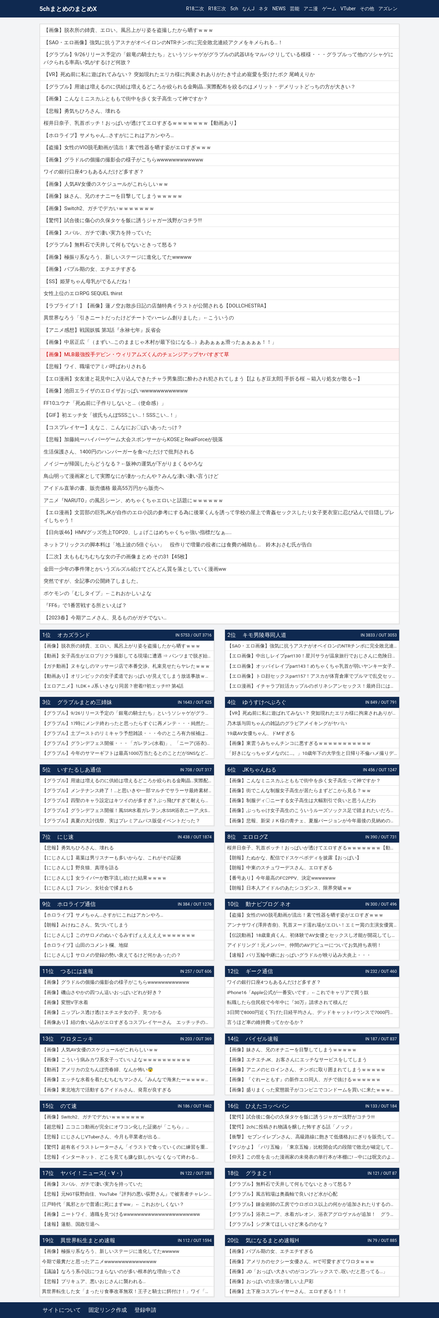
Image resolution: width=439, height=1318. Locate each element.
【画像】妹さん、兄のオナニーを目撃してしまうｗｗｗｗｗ (292, 1049)
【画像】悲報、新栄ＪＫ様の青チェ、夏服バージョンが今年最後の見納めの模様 (313, 820)
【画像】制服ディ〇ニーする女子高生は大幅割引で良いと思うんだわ (301, 800)
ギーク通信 (259, 971)
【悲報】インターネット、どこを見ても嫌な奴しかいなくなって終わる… (120, 1157)
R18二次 (195, 8)
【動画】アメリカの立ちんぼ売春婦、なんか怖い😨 (97, 1069)
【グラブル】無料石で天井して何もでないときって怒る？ (289, 1184)
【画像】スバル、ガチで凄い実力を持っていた (92, 1184)
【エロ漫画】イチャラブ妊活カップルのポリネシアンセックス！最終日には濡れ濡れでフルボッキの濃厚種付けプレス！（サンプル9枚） (313, 686)
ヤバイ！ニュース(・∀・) (91, 1173)
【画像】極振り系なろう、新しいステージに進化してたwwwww (110, 1251)
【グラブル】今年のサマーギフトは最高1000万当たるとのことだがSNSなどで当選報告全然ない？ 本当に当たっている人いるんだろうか (128, 753)
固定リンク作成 (107, 1310)
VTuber (348, 8)
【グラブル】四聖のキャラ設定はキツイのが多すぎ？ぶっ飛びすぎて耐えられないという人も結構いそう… (128, 800)
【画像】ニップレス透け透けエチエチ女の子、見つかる (102, 1012)
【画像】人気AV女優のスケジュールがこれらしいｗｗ (100, 1049)
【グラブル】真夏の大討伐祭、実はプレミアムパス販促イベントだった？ (121, 820)
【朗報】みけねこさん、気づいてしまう (85, 925)
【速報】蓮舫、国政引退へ (70, 1224)
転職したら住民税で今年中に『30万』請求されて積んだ (287, 1002)
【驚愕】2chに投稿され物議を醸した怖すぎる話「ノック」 (291, 1126)
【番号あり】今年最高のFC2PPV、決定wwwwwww (281, 878)
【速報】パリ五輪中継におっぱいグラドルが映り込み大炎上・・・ (299, 955)
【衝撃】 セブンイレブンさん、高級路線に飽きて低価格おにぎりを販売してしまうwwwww (313, 1136)
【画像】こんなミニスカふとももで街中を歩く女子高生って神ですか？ (304, 780)
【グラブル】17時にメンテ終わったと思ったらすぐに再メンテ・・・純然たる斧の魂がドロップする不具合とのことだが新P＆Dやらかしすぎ (128, 723)
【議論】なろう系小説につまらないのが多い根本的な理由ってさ (111, 1271)
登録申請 (145, 1310)
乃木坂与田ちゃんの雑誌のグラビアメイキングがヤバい (287, 723)
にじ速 (65, 837)
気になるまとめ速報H (272, 1240)
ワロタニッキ (76, 1039)
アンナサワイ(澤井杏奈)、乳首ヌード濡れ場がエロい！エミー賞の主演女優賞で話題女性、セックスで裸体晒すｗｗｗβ (313, 925)
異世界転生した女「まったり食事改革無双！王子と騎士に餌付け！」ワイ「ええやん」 (128, 1291)
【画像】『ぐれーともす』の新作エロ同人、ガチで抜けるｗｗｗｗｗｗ (304, 1079)
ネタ (263, 8)
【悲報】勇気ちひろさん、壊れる (78, 847)
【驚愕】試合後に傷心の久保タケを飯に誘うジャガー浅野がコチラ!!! (301, 1117)
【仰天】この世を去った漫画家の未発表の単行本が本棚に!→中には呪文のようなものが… (313, 1157)
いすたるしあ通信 (79, 769)
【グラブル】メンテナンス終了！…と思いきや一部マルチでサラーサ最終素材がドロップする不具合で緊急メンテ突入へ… (128, 790)
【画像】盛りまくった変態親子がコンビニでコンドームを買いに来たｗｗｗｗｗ (313, 1089)
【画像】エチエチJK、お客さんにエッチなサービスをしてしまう (297, 1059)
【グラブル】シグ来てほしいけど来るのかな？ (277, 1224)
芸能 (294, 8)
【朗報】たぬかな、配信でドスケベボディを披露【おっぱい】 (294, 857)
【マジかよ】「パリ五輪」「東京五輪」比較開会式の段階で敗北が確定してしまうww (313, 1147)
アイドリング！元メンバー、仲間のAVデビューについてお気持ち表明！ (304, 945)
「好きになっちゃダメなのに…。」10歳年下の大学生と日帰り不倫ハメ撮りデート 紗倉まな (313, 753)
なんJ (248, 8)
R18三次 (217, 8)
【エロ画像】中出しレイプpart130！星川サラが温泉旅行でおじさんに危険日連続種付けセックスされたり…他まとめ (313, 655)
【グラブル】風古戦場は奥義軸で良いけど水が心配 (282, 1194)
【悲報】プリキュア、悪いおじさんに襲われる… (94, 1281)
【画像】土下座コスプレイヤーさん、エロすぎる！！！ (287, 1291)
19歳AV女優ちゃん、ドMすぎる (261, 733)
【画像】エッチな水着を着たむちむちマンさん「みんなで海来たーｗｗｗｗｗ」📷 (128, 1079)
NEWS (279, 8)
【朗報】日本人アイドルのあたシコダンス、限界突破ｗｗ (289, 888)
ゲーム (329, 8)
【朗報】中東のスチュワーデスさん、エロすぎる (280, 867)
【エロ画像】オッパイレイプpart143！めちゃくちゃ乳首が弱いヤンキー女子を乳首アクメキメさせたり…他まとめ (313, 666)
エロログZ (255, 837)
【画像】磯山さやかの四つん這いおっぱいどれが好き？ (102, 992)
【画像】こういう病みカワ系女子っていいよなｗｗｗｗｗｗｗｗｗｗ (116, 1059)
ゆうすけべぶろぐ (264, 702)
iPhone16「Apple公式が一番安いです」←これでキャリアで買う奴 (298, 992)
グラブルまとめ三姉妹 (84, 702)
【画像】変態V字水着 (65, 1002)
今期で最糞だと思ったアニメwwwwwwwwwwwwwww (99, 1261)
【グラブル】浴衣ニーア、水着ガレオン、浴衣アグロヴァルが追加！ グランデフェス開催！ (313, 1214)
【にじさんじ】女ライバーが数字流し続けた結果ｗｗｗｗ (104, 878)
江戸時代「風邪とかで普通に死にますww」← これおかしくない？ (113, 1204)
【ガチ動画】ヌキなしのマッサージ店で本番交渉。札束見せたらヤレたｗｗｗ (126, 666)
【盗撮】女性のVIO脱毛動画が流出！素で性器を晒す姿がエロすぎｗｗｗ (305, 915)
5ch (234, 8)
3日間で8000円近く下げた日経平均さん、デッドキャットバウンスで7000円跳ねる (313, 1012)
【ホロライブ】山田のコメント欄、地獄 (85, 945)
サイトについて (62, 1310)
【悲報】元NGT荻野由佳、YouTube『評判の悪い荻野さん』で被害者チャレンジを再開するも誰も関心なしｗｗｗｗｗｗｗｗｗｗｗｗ (128, 1194)
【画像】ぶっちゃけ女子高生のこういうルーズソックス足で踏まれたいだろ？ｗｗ (313, 810)
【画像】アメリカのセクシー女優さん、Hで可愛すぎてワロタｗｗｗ (301, 1261)
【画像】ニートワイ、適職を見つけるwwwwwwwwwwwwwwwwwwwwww (121, 1214)
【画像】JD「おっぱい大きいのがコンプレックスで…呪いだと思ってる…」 (307, 1271)
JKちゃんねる (259, 769)
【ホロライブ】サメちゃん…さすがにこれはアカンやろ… (102, 915)
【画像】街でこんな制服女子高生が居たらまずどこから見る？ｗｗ (299, 790)
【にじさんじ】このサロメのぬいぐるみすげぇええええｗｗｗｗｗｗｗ (118, 935)
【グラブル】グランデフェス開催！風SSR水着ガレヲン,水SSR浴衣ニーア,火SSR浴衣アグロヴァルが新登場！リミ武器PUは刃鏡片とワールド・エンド (128, 810)
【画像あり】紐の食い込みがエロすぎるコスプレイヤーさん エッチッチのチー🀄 (128, 1022)
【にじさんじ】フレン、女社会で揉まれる (87, 888)
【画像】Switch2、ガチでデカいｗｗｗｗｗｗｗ (93, 1117)
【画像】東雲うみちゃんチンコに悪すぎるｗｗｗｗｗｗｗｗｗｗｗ (299, 743)
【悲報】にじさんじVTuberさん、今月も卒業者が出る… (101, 1136)
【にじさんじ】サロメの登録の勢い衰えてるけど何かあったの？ (111, 955)
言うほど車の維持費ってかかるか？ (265, 1022)
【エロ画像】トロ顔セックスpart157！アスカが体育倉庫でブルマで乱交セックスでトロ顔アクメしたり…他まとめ (313, 676)
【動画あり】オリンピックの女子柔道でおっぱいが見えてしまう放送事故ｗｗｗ (128, 676)
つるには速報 (76, 971)
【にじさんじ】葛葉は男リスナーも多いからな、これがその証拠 (111, 857)
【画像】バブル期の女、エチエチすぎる (270, 1251)
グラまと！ (259, 1173)
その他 (367, 8)
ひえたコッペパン (267, 1106)
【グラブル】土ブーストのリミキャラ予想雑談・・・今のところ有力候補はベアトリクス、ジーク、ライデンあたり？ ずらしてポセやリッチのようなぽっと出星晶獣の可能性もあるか (128, 733)
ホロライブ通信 (76, 904)
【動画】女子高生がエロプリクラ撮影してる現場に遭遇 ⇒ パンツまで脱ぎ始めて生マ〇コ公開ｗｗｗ (128, 655)
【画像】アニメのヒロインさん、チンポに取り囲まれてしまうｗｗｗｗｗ (306, 1069)
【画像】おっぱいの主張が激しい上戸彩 (270, 1281)
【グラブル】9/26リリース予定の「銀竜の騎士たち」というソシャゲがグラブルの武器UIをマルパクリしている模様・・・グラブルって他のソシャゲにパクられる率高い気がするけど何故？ (128, 713)
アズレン (388, 8)
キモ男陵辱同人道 (264, 635)
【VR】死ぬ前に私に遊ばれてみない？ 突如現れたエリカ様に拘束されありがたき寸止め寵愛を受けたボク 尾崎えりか (313, 713)
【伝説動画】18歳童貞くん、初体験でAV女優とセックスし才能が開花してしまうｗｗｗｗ (313, 935)
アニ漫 (311, 8)
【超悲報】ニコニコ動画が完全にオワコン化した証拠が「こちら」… (115, 1126)
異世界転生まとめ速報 (87, 1240)
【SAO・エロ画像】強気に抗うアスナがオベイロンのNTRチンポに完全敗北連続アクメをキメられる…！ (313, 646)
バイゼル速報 (262, 1039)
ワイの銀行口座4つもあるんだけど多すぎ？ (274, 982)
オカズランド (73, 635)
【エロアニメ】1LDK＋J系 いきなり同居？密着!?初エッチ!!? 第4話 (112, 686)
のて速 (68, 1106)
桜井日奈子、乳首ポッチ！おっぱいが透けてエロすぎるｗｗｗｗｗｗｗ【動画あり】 (313, 847)
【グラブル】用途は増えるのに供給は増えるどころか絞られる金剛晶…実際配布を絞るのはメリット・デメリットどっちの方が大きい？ (128, 780)
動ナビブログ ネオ (268, 904)
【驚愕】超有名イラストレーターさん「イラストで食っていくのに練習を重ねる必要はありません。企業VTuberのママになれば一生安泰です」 (128, 1147)
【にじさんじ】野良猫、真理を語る (80, 867)
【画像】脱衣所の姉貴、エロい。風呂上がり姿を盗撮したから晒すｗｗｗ (121, 646)
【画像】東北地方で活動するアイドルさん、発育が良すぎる (106, 1089)
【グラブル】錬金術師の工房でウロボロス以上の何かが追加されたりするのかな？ (313, 1204)
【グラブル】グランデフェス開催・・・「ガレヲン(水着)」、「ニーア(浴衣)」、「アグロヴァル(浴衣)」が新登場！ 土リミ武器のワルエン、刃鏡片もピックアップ (128, 743)
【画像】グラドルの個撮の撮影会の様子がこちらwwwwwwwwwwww (115, 982)
